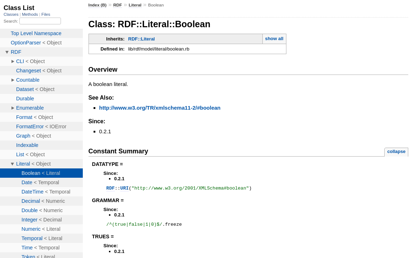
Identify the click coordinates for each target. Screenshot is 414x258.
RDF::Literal (141, 39)
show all (274, 38)
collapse (396, 151)
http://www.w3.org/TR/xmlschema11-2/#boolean (160, 108)
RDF (117, 5)
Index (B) (98, 5)
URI (124, 189)
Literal (135, 5)
